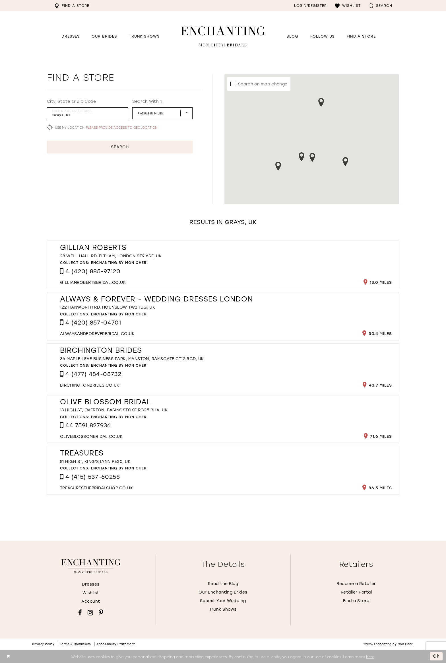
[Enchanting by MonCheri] (90, 566)
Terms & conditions (75, 644)
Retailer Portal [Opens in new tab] (356, 592)
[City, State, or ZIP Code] (87, 113)
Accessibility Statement (115, 644)
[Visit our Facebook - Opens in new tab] (80, 612)
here (370, 656)
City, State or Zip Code (71, 101)
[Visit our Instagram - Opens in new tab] (90, 612)
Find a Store (356, 600)
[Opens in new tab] (322, 36)
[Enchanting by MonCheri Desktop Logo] (223, 36)
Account (90, 601)
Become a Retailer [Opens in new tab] (356, 583)
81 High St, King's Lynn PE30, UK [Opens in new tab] (95, 461)
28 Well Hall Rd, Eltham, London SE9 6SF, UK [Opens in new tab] (111, 256)
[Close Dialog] (8, 656)
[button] (348, 5)
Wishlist (90, 592)
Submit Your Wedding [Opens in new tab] (223, 600)
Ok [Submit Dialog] (436, 656)
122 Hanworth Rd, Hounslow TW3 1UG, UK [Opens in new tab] (107, 307)
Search (120, 147)
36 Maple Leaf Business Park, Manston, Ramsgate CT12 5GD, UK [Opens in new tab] (132, 358)
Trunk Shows (223, 609)
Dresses (91, 584)
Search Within (147, 101)
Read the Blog (223, 583)
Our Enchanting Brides (223, 592)
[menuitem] (71, 5)
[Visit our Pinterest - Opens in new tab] (101, 612)
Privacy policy (43, 644)
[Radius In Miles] (162, 113)
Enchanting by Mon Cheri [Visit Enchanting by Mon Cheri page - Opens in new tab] (119, 263)
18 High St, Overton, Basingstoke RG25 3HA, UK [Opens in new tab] (114, 410)
